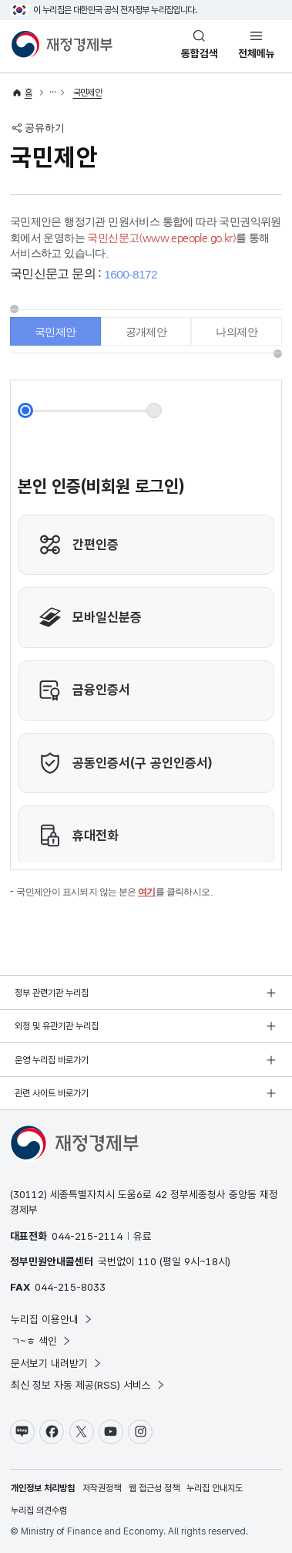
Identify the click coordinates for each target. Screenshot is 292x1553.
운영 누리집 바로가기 (52, 1060)
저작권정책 (101, 1488)
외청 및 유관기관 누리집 (57, 1026)
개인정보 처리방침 (43, 1488)
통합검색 (199, 53)
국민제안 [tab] (55, 332)
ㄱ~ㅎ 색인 (41, 1341)
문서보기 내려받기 (56, 1363)
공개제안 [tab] (146, 332)
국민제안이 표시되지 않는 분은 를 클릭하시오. (114, 891)
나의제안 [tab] (236, 332)
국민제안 (87, 92)
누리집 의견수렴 (39, 1510)
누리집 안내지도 (214, 1488)
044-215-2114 (87, 1236)
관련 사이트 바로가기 (52, 1093)
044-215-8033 (70, 1287)
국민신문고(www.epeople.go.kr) (161, 237)
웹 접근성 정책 (154, 1488)
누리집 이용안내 (52, 1319)
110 (147, 1261)
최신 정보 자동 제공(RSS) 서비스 (88, 1385)
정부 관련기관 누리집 (52, 993)
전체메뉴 (256, 53)
